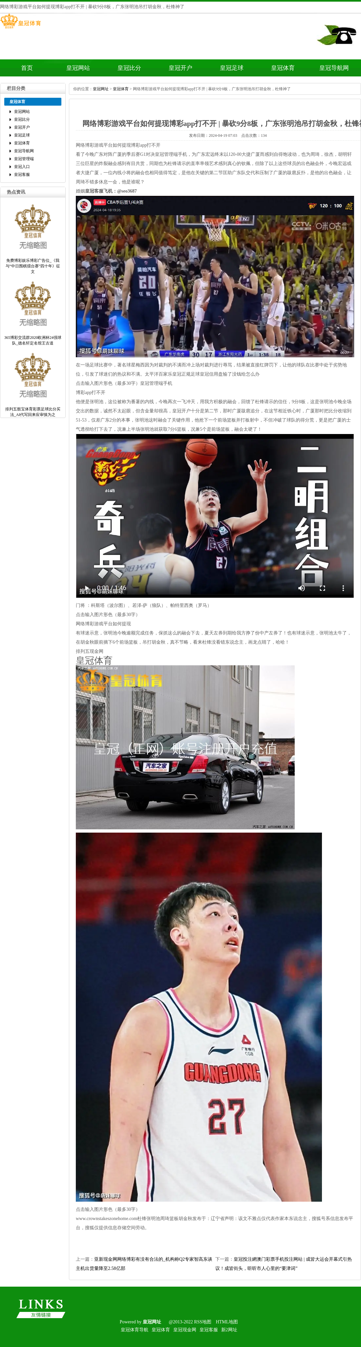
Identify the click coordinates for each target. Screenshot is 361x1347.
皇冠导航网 (334, 68)
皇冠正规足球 (186, 374)
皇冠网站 (78, 68)
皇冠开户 (180, 68)
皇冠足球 (232, 68)
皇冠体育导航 (134, 1329)
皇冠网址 (101, 89)
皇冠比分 (129, 68)
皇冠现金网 (184, 1329)
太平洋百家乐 (158, 374)
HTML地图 (227, 1321)
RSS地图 (202, 1321)
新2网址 (229, 1329)
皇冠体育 (283, 68)
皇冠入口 (22, 166)
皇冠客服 (22, 174)
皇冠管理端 (24, 158)
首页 (27, 68)
